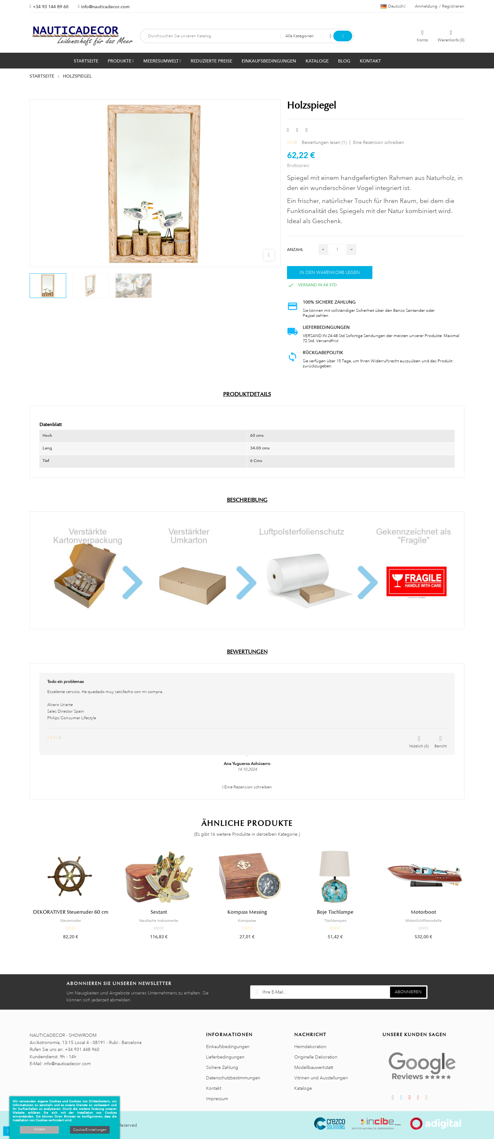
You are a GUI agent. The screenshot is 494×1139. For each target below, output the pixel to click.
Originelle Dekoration (315, 1057)
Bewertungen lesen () (324, 142)
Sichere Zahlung (222, 1067)
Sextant (159, 912)
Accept (39, 1129)
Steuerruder (70, 920)
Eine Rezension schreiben (378, 142)
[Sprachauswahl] (393, 6)
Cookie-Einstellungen (89, 1130)
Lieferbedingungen (225, 1057)
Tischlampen (335, 920)
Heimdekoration (310, 1046)
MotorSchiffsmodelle (423, 920)
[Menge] (337, 249)
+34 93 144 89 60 (50, 6)
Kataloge (303, 1088)
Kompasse (247, 920)
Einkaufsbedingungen (228, 1046)
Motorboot (423, 912)
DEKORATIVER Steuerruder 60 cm (70, 912)
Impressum (217, 1098)
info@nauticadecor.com (105, 6)
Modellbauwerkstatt (313, 1067)
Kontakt (213, 1088)
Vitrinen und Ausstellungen (321, 1078)
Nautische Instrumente (158, 920)
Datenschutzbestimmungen (233, 1078)
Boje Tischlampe (335, 912)
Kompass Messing (247, 912)
